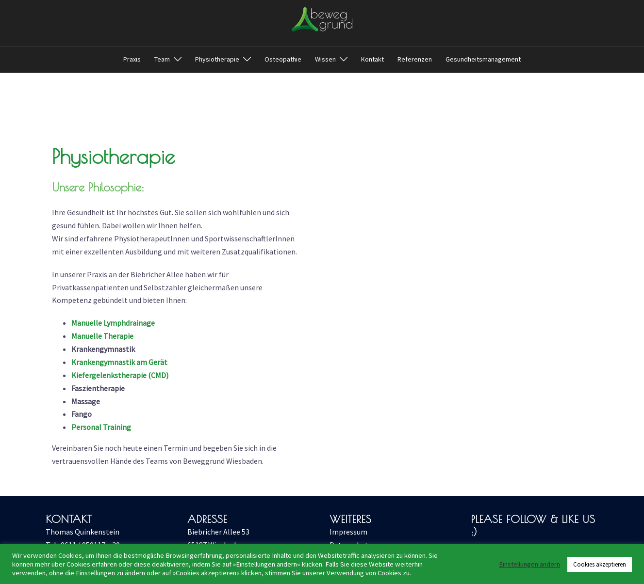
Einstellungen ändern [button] (529, 564)
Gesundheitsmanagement (483, 59)
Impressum (348, 532)
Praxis (132, 59)
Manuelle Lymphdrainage (113, 323)
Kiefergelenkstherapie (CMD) (119, 375)
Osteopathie (282, 59)
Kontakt (372, 59)
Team (162, 59)
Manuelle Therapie (102, 336)
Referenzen (414, 59)
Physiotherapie (217, 59)
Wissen (325, 59)
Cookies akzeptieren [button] (599, 564)
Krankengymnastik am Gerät (119, 362)
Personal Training (101, 427)
